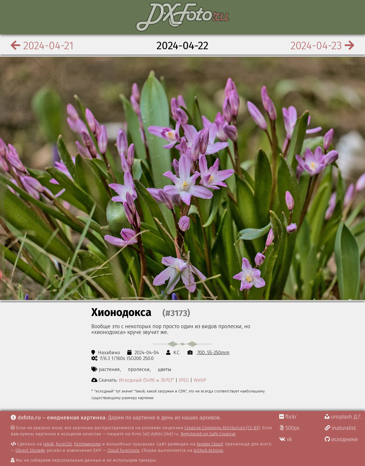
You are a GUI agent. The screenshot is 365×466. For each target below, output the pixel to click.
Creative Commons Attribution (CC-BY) (222, 427)
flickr (288, 417)
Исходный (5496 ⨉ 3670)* (146, 380)
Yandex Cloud (210, 444)
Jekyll (48, 444)
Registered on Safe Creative (208, 433)
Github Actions (208, 450)
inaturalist (340, 428)
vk (285, 439)
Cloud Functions (123, 450)
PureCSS (64, 444)
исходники (341, 439)
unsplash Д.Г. (343, 417)
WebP (200, 380)
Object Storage (30, 450)
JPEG (184, 380)
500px (289, 428)
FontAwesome (87, 444)
